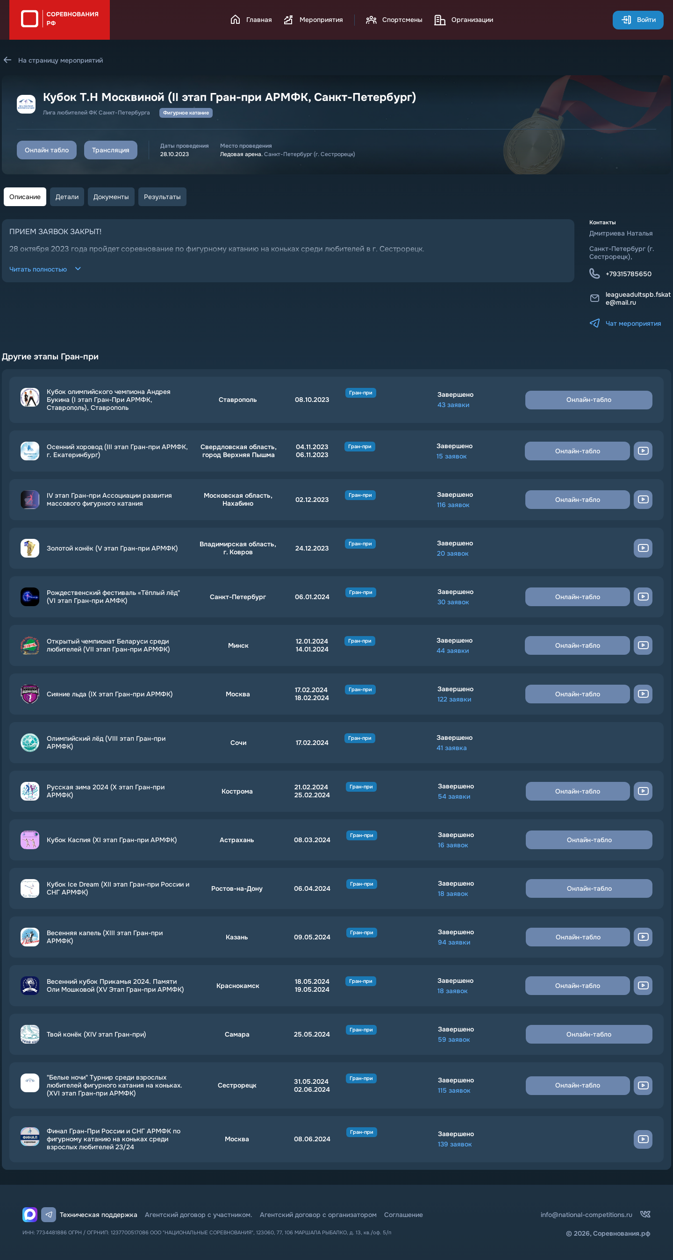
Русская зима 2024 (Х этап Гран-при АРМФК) (106, 791)
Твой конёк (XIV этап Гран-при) (96, 1034)
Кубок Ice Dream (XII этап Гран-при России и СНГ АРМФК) (118, 888)
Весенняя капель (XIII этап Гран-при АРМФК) (105, 937)
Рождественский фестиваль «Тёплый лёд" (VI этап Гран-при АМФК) (113, 597)
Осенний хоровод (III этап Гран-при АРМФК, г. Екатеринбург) (117, 451)
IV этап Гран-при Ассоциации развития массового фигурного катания (109, 500)
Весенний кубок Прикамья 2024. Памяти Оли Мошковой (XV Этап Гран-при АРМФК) (115, 986)
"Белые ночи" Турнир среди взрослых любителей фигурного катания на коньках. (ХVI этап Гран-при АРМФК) (114, 1085)
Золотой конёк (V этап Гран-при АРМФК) (112, 548)
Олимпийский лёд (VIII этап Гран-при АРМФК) (106, 743)
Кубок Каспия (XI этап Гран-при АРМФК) (112, 840)
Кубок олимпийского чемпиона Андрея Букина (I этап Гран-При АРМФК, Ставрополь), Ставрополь (109, 400)
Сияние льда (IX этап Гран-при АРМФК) (110, 694)
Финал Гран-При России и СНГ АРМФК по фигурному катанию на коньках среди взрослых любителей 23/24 (113, 1139)
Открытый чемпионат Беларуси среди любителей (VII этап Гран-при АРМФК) (108, 645)
